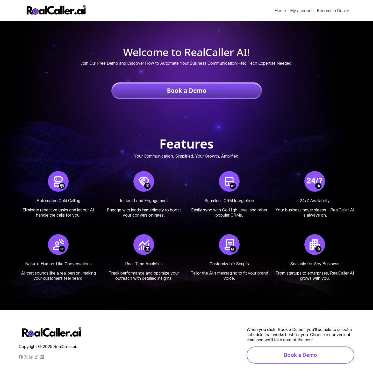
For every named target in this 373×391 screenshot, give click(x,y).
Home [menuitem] (280, 10)
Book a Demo (300, 355)
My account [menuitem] (301, 10)
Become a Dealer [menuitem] (333, 10)
